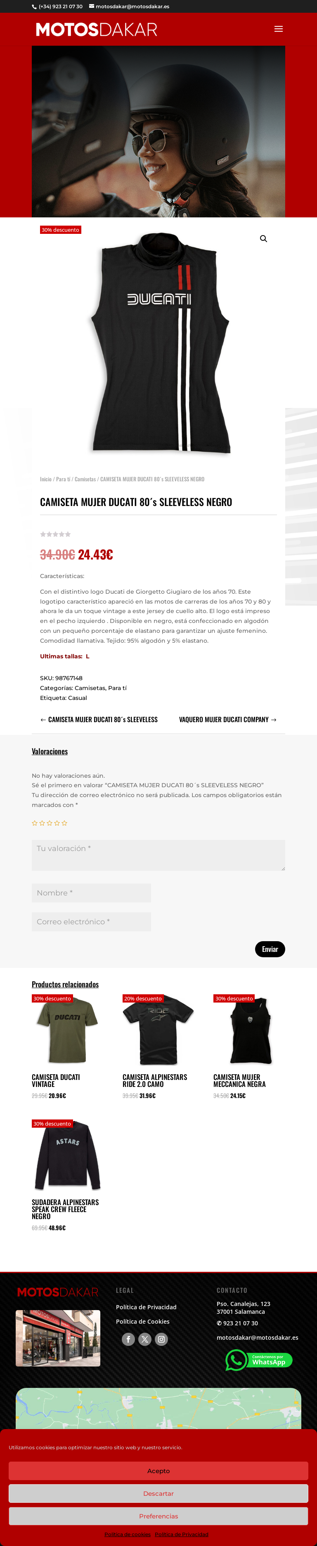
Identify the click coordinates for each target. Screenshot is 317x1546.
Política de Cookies (143, 1321)
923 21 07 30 (240, 1323)
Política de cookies (127, 1534)
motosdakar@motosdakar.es (257, 1337)
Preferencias (158, 1516)
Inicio (46, 475)
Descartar (158, 1493)
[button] (263, 235)
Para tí (63, 475)
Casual (77, 694)
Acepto (158, 1471)
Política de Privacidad (181, 1534)
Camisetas (85, 475)
